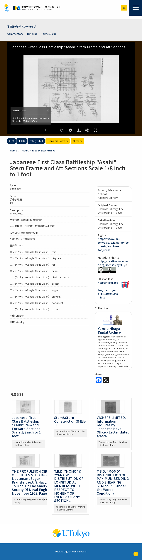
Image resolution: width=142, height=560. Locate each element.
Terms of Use (48, 33)
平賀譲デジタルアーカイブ (21, 26)
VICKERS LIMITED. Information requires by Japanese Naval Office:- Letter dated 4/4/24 (113, 426)
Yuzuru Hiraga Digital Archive (38, 150)
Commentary (15, 33)
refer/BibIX (36, 141)
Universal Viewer (58, 141)
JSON (21, 141)
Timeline (32, 33)
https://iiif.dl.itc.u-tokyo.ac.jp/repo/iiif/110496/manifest (108, 290)
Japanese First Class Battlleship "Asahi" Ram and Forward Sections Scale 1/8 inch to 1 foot (26, 426)
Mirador (77, 141)
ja (124, 8)
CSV (11, 141)
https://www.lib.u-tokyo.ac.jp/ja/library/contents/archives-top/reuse (113, 244)
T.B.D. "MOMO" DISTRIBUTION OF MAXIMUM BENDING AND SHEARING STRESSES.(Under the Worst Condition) (113, 482)
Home (13, 150)
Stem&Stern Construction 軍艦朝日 (70, 421)
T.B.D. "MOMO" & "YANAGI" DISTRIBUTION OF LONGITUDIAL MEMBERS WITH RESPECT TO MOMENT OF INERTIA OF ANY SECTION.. (69, 486)
